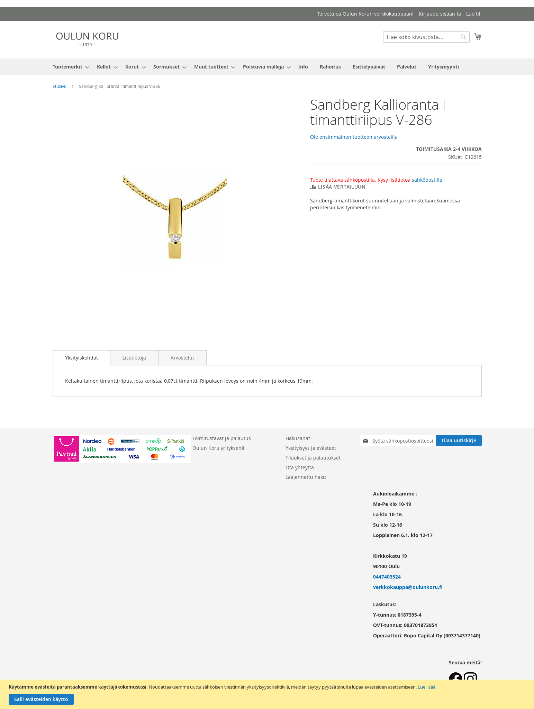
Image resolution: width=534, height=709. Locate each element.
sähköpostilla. (428, 179)
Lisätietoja (134, 357)
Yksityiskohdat (81, 357)
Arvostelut (182, 357)
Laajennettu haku (306, 477)
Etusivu (59, 86)
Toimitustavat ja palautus (221, 438)
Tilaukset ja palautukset (313, 457)
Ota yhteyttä (300, 467)
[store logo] (87, 39)
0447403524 (387, 576)
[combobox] (426, 37)
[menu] (267, 66)
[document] (268, 694)
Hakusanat (298, 438)
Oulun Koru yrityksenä (218, 448)
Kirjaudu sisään (437, 13)
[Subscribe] (459, 440)
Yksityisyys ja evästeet (311, 448)
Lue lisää (426, 687)
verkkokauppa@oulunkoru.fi (408, 587)
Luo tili (474, 13)
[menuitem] (68, 66)
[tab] (81, 357)
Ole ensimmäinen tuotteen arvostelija (354, 137)
